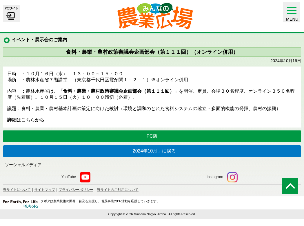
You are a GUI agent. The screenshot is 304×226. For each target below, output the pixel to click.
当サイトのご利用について (118, 189)
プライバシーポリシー (76, 189)
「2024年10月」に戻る (152, 150)
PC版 (151, 136)
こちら (28, 119)
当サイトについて (17, 189)
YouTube (75, 177)
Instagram (222, 177)
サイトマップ (44, 189)
